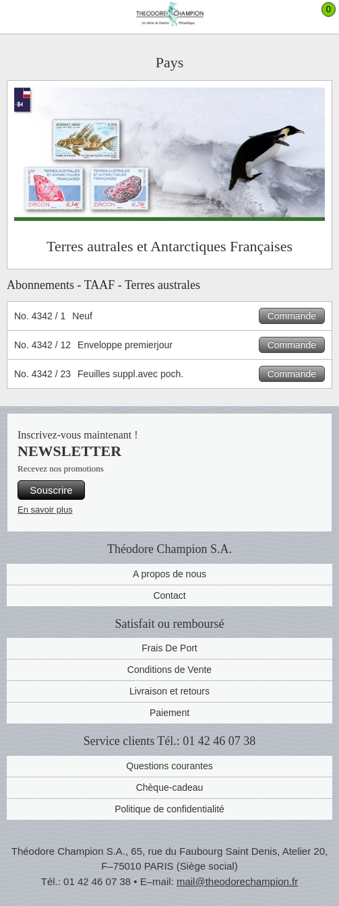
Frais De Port (169, 648)
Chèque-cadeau (170, 787)
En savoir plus (45, 510)
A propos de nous (169, 574)
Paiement (169, 712)
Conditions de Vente (169, 669)
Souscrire (51, 490)
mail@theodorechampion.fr (237, 881)
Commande (292, 316)
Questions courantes (169, 766)
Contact (169, 595)
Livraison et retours (169, 691)
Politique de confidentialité (169, 809)
